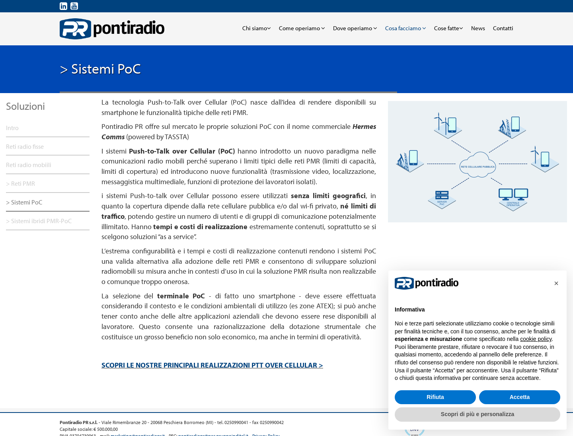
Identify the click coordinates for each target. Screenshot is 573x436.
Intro (12, 128)
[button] (556, 283)
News (478, 28)
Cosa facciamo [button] (405, 28)
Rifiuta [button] (435, 397)
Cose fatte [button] (448, 28)
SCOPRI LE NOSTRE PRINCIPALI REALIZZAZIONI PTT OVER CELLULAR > (212, 365)
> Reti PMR (20, 183)
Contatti (503, 28)
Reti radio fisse (25, 146)
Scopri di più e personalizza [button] (477, 414)
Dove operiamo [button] (355, 28)
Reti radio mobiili (28, 165)
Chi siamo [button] (256, 28)
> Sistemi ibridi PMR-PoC (39, 221)
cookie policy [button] (536, 339)
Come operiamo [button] (302, 28)
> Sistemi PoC (24, 202)
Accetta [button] (520, 397)
